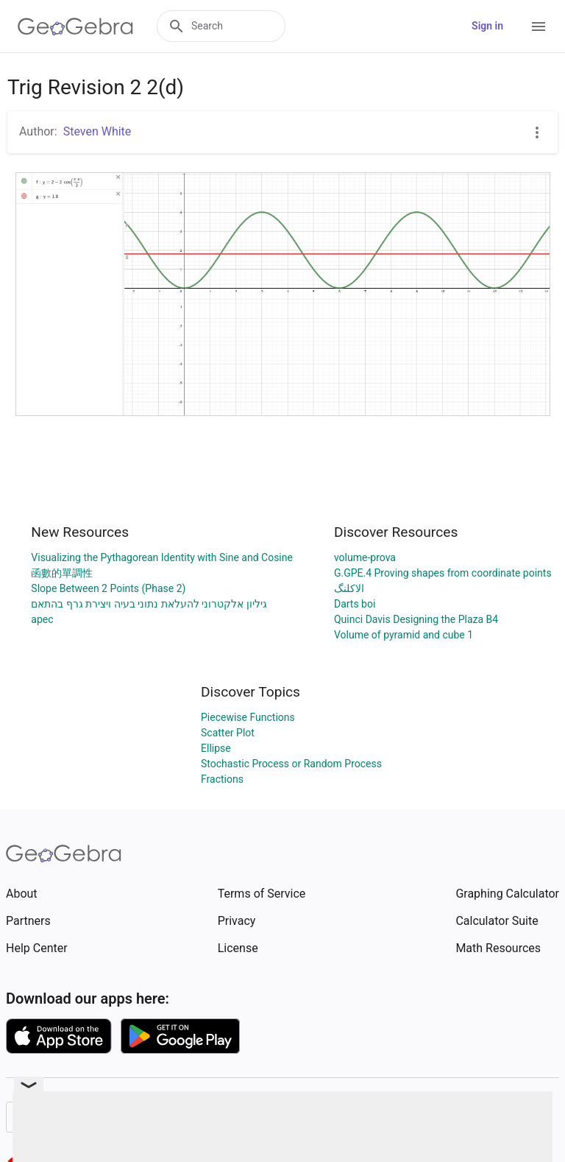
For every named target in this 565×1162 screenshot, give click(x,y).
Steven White (97, 131)
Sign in (487, 26)
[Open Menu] (538, 26)
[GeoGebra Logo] (75, 26)
